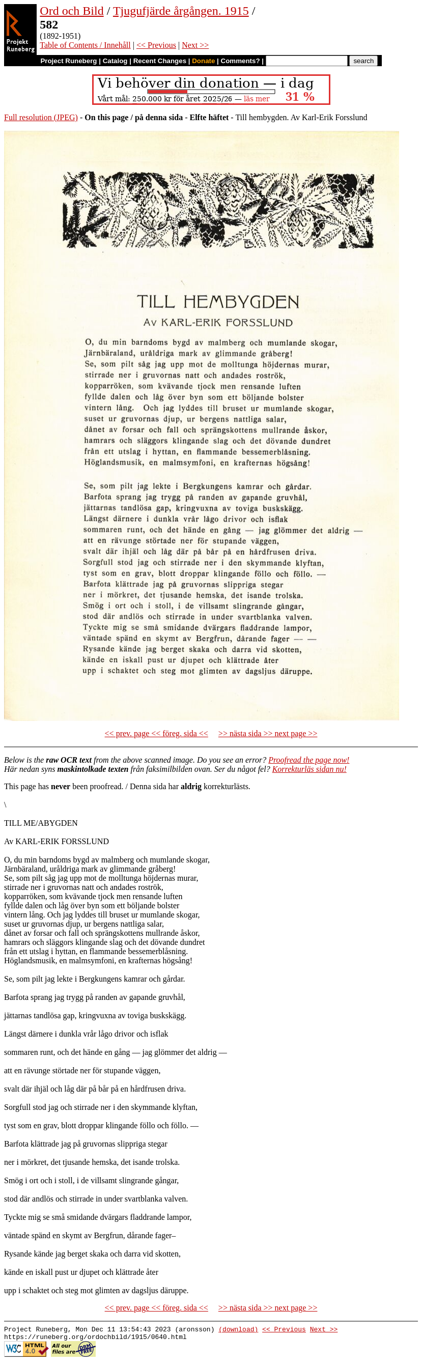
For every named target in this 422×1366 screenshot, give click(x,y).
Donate (203, 61)
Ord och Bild (71, 10)
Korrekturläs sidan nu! (309, 769)
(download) (238, 1330)
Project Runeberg (68, 61)
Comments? (240, 61)
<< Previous (156, 45)
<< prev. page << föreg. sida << (156, 733)
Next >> (195, 45)
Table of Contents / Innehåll (85, 45)
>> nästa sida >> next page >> (268, 733)
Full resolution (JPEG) (41, 117)
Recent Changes (159, 61)
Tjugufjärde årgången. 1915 (181, 10)
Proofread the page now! (308, 760)
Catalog (115, 61)
